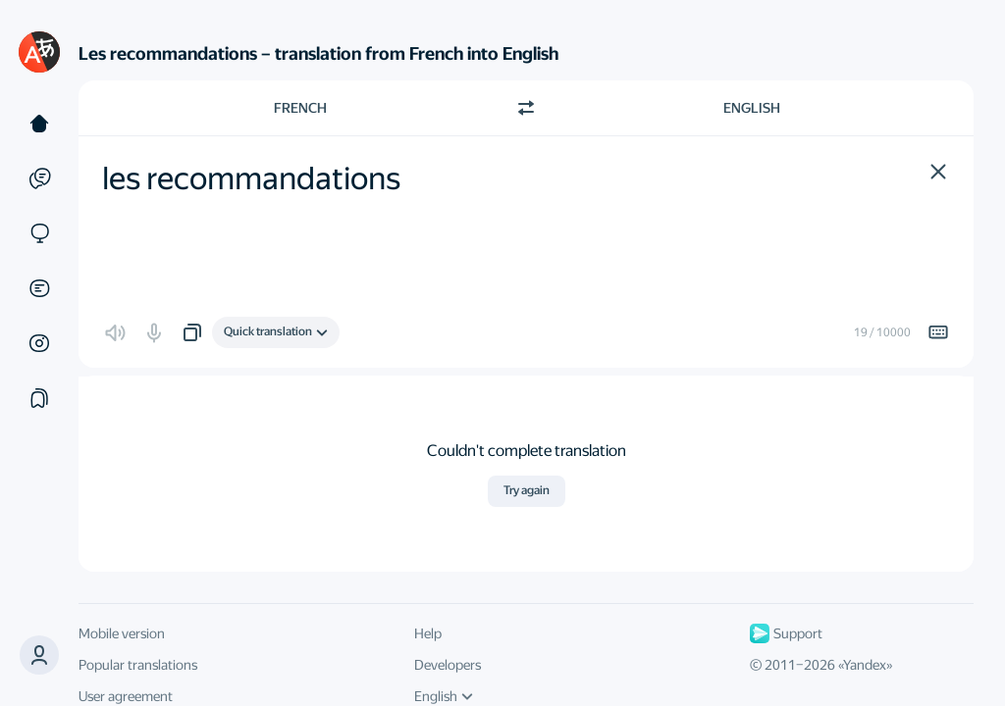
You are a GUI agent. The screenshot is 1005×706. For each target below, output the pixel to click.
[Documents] (39, 288)
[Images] (39, 343)
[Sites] (39, 233)
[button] (938, 171)
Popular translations (138, 665)
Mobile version (122, 633)
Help (428, 633)
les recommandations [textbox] (251, 178)
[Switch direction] (526, 108)
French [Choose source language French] (300, 108)
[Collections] (39, 398)
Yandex (864, 665)
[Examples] (39, 178)
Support (786, 633)
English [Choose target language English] (751, 108)
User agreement (126, 696)
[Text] (39, 123)
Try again (526, 490)
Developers (447, 665)
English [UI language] (443, 696)
